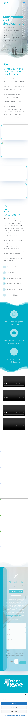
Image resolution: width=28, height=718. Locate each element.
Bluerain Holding (12, 84)
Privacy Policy (15, 715)
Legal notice (22, 715)
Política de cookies (7, 715)
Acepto (14, 703)
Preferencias (14, 711)
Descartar (14, 707)
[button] (26, 695)
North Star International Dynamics (14, 92)
